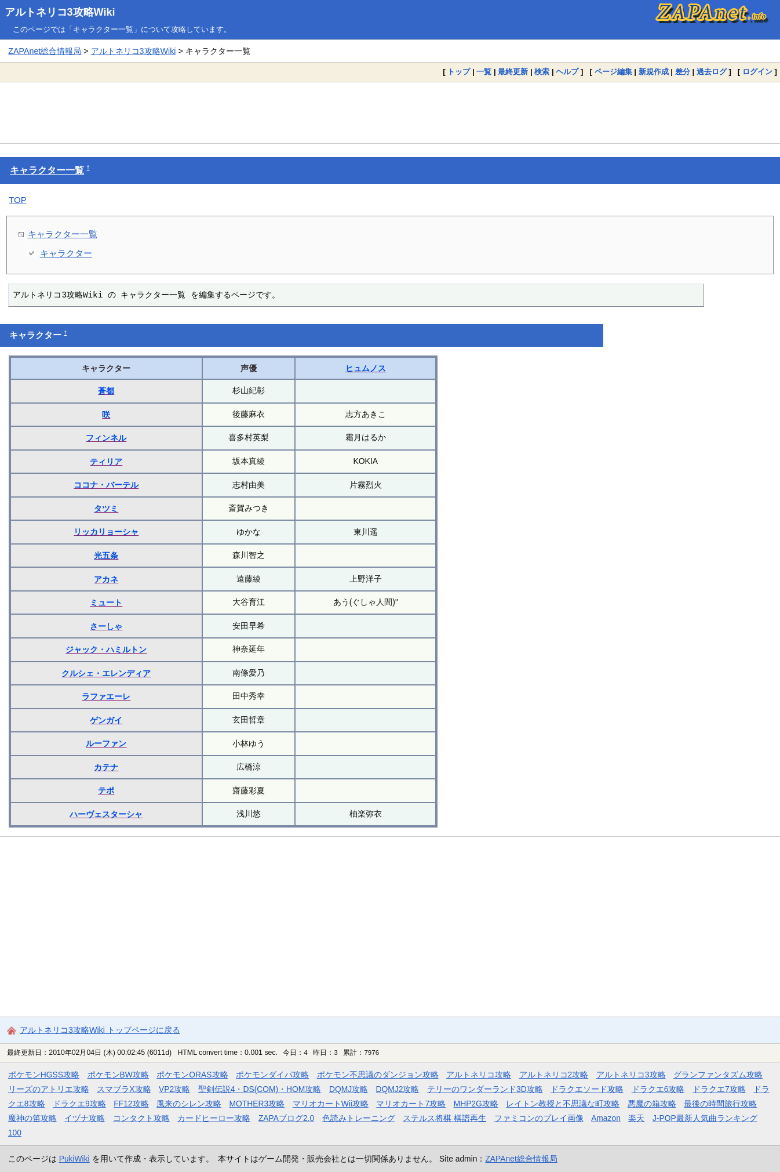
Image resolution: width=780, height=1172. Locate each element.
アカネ (106, 579)
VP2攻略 (174, 1089)
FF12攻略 (131, 1103)
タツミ (106, 508)
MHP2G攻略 (476, 1103)
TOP (18, 200)
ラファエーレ (106, 696)
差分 (682, 71)
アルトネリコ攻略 (478, 1074)
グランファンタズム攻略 (718, 1074)
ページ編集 (613, 71)
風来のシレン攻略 (188, 1103)
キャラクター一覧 (47, 170)
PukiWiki (74, 1158)
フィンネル (106, 437)
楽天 (636, 1118)
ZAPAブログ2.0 (286, 1118)
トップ (458, 71)
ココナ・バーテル (106, 484)
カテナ (106, 767)
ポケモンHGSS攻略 (43, 1074)
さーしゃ (106, 626)
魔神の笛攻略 (32, 1118)
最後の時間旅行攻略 (720, 1103)
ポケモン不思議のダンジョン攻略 (378, 1074)
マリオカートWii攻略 (331, 1103)
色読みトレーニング (358, 1118)
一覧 (483, 71)
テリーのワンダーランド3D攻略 (485, 1089)
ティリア (106, 461)
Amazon (606, 1118)
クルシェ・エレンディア (106, 673)
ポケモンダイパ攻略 (272, 1074)
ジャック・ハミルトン (106, 649)
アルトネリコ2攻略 (554, 1074)
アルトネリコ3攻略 (631, 1074)
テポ (106, 790)
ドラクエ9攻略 (79, 1103)
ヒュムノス (365, 368)
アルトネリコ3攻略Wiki (60, 12)
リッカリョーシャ (106, 531)
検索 (541, 71)
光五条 (106, 555)
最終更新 (513, 71)
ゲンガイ (106, 720)
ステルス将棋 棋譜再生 (444, 1118)
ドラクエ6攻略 (658, 1089)
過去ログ (712, 71)
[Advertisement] (390, 112)
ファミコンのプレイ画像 (539, 1118)
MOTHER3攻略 (257, 1103)
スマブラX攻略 (124, 1089)
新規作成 (654, 71)
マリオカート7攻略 (411, 1103)
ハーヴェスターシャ (106, 814)
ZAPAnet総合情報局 (44, 51)
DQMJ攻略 (348, 1089)
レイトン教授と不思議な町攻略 (562, 1103)
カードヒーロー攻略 (213, 1118)
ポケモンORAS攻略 (192, 1074)
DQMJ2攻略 (398, 1089)
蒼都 (106, 390)
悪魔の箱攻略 (652, 1103)
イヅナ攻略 (84, 1118)
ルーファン (106, 743)
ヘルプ (567, 71)
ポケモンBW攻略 (118, 1074)
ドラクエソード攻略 (587, 1089)
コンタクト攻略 (141, 1118)
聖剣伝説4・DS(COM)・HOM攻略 (260, 1089)
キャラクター (66, 253)
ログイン (757, 71)
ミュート (106, 602)
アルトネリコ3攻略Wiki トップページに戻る (100, 1030)
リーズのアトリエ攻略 (48, 1089)
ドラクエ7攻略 (719, 1089)
